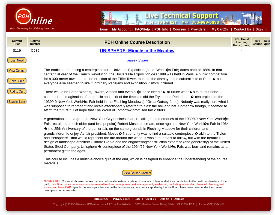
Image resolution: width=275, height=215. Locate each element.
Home (102, 29)
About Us (150, 198)
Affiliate (179, 198)
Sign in (261, 29)
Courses (179, 29)
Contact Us (242, 29)
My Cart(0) (220, 29)
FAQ (137, 198)
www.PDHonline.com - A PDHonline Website (105, 204)
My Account (121, 29)
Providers (197, 29)
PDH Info (161, 29)
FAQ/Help (142, 29)
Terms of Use (101, 198)
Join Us (164, 198)
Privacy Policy (121, 198)
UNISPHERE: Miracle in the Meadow (137, 50)
